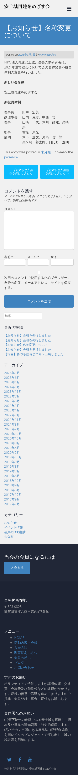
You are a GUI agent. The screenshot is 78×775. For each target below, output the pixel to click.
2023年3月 (12, 406)
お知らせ (10, 522)
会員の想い (22, 657)
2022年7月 (12, 415)
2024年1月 (12, 387)
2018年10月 (13, 480)
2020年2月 (12, 452)
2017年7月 (12, 504)
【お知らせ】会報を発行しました (21, 171)
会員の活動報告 (15, 532)
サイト (55, 257)
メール (33, 257)
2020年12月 (13, 434)
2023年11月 (13, 391)
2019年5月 (12, 476)
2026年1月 (12, 373)
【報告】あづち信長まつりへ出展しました (33, 354)
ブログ (19, 662)
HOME (19, 637)
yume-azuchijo (47, 54)
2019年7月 (12, 471)
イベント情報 (13, 527)
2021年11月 (13, 419)
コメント (10, 209)
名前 (8, 257)
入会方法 (17, 567)
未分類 (46, 152)
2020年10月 (13, 438)
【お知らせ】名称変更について (26, 345)
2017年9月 (12, 499)
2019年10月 (13, 457)
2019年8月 (12, 466)
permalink (11, 157)
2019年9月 (12, 462)
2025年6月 (12, 377)
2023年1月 (12, 410)
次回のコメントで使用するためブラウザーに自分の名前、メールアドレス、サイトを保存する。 (37, 282)
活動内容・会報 (25, 642)
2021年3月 (12, 424)
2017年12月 (13, 494)
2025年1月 (12, 382)
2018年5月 (12, 490)
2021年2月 (12, 429)
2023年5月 (12, 401)
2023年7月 (12, 396)
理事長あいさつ (25, 652)
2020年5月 (12, 448)
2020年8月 (12, 443)
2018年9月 (12, 485)
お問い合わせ (24, 667)
